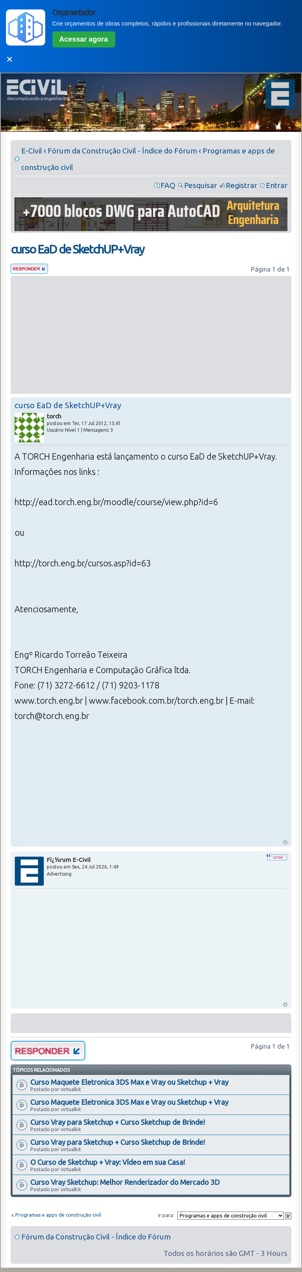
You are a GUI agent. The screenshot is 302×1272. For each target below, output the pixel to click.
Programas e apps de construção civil (58, 1214)
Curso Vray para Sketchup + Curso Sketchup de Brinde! (117, 1122)
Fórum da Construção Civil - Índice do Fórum (122, 150)
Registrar (241, 185)
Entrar (276, 185)
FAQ (167, 185)
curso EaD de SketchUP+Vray (77, 249)
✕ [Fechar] (9, 59)
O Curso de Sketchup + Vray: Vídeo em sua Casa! (107, 1162)
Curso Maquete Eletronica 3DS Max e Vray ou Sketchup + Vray (129, 1082)
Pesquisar (200, 185)
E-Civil (31, 150)
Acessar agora (83, 39)
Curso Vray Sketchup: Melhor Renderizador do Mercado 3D (125, 1182)
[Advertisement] (151, 333)
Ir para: (166, 1215)
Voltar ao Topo (285, 842)
